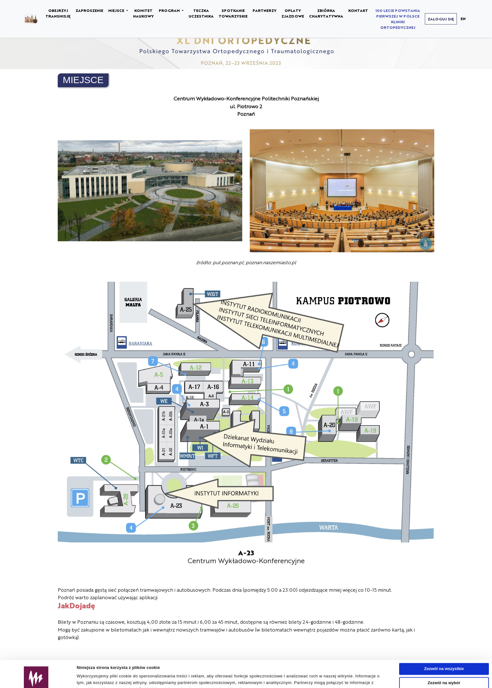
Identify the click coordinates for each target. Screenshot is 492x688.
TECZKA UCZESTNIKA (201, 13)
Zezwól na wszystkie (444, 643)
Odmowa (444, 671)
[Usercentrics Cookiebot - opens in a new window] (36, 681)
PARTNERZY (264, 10)
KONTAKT (358, 10)
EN (463, 18)
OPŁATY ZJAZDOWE (292, 13)
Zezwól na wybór (444, 657)
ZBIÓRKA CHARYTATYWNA (326, 13)
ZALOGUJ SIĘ (441, 18)
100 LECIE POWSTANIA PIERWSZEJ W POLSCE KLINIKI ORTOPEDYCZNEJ (397, 19)
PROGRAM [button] (170, 10)
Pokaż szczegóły (291, 680)
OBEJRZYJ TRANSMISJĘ (58, 13)
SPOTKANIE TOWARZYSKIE (233, 13)
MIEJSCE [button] (116, 10)
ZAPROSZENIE (89, 10)
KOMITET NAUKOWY (143, 13)
